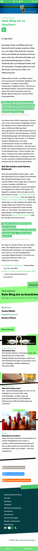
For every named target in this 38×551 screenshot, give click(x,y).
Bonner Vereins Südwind (21, 215)
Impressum (8, 511)
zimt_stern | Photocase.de (29, 11)
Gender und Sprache (12, 521)
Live (9, 548)
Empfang (7, 501)
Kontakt (7, 498)
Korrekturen (8, 514)
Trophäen (7, 505)
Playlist (29, 548)
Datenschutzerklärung (12, 508)
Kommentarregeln (11, 518)
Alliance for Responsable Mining (14, 200)
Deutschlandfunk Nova (13, 495)
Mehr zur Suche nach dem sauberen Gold (19, 271)
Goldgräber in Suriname (13, 265)
